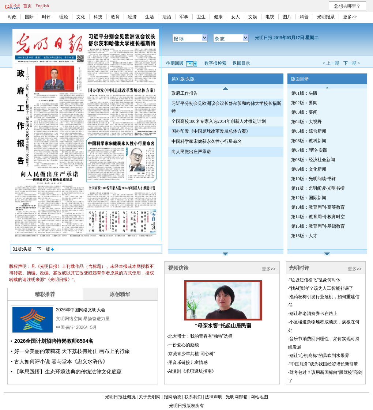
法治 (166, 16)
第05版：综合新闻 (308, 131)
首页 (27, 5)
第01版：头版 (304, 93)
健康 (218, 16)
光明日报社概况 (120, 396)
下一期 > (351, 63)
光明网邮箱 (237, 396)
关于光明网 (150, 396)
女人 (235, 16)
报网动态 (172, 396)
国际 (29, 16)
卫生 (201, 16)
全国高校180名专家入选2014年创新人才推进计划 (219, 121)
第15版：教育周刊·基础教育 (318, 226)
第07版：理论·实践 (309, 150)
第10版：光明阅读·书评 (313, 178)
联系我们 (193, 396)
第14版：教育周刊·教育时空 (318, 216)
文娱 (252, 16)
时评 (46, 16)
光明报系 (326, 16)
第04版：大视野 (306, 121)
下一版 (45, 249)
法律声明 (213, 396)
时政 (12, 16)
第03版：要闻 (304, 112)
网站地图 (259, 396)
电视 (269, 16)
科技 (98, 16)
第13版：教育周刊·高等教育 (318, 207)
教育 (115, 16)
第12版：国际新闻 (308, 197)
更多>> (350, 16)
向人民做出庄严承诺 (191, 151)
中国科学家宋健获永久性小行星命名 (207, 141)
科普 (304, 16)
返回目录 (241, 63)
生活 (149, 16)
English (42, 5)
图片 (287, 16)
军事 (184, 16)
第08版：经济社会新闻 (313, 159)
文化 (80, 16)
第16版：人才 (304, 235)
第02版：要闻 (304, 102)
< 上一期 (331, 63)
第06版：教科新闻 (308, 140)
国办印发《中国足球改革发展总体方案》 (211, 131)
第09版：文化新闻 (308, 169)
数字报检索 (215, 63)
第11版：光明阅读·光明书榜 (318, 188)
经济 (132, 16)
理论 (63, 16)
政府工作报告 (185, 93)
